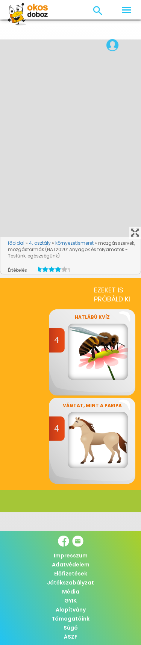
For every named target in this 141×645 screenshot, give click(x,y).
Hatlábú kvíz (92, 317)
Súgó (71, 627)
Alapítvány (71, 609)
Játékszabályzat (70, 582)
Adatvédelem (70, 564)
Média (70, 591)
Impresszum (71, 555)
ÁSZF (70, 636)
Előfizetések (70, 573)
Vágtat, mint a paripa (92, 405)
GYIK (70, 600)
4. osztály (40, 243)
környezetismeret (74, 243)
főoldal (16, 243)
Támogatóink (70, 618)
